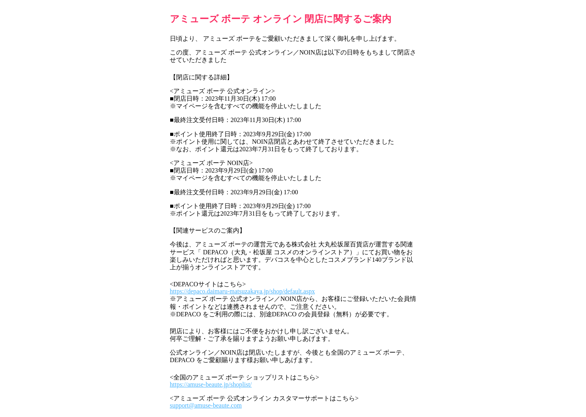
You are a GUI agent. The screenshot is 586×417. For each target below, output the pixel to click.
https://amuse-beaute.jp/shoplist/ (211, 384)
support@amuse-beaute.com (206, 405)
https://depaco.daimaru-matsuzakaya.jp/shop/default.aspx (242, 291)
